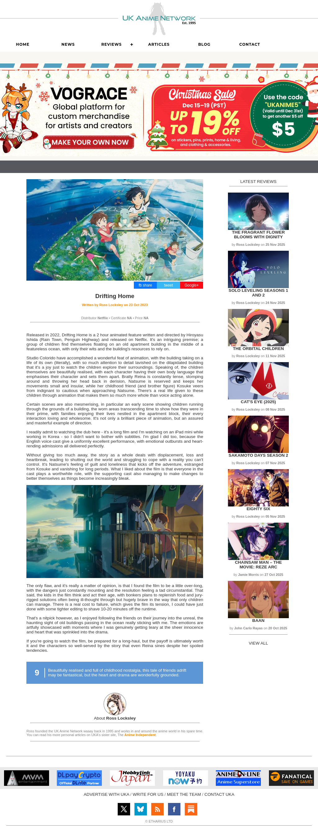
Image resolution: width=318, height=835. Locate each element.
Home (22, 44)
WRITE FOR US (148, 794)
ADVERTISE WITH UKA (106, 794)
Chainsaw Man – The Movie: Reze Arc (258, 564)
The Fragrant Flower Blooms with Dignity (258, 234)
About (115, 718)
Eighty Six (258, 508)
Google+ (191, 285)
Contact (249, 44)
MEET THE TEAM (184, 794)
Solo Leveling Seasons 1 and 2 (258, 292)
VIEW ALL (258, 643)
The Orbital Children (258, 348)
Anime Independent (140, 735)
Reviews (111, 44)
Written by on (115, 305)
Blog (204, 44)
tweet (168, 285)
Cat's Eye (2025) (258, 401)
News (68, 44)
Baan (258, 620)
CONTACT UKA (219, 794)
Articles (159, 44)
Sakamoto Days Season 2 (258, 455)
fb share (145, 285)
